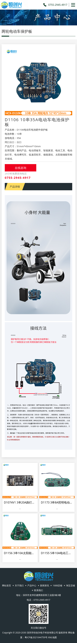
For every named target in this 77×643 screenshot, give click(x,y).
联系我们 (38, 590)
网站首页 (6, 585)
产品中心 (31, 585)
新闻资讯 (44, 585)
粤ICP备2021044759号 (36, 637)
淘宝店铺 (70, 585)
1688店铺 (57, 585)
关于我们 (19, 585)
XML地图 (52, 637)
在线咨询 (20, 168)
